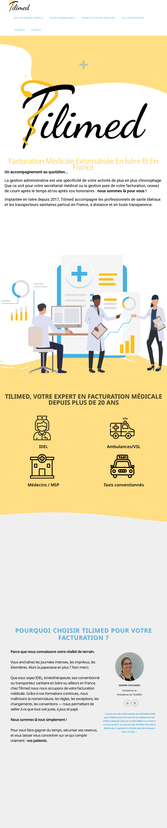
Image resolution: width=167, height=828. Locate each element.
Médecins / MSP (43, 484)
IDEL (43, 446)
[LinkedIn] (135, 703)
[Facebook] (127, 703)
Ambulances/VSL (123, 446)
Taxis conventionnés (124, 484)
